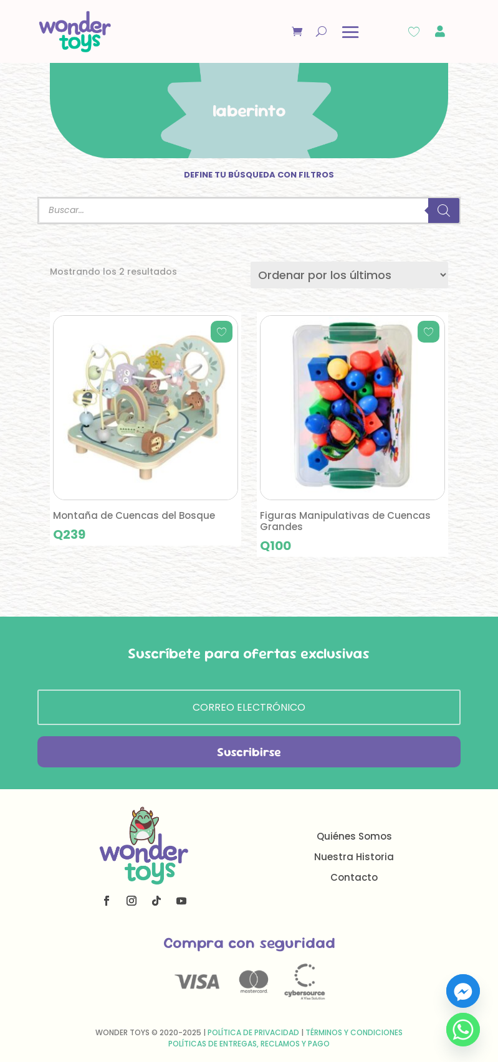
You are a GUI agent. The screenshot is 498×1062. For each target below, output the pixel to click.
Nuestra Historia (354, 856)
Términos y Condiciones (354, 1032)
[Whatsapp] (463, 1029)
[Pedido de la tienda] (349, 275)
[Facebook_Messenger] (463, 991)
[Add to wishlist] (221, 332)
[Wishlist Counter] (413, 31)
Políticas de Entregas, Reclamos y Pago (249, 1043)
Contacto (354, 877)
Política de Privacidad (253, 1032)
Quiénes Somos (354, 836)
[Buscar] (443, 210)
